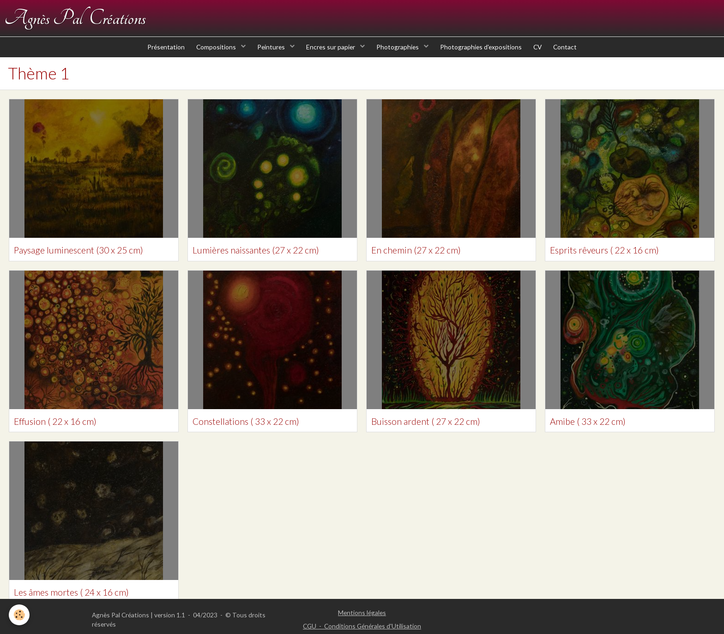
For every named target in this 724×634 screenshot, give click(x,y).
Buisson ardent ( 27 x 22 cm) (437, 431)
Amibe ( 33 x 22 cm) (596, 431)
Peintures (267, 55)
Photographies (400, 55)
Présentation (156, 55)
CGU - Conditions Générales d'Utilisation (362, 626)
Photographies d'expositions (485, 55)
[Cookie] (19, 614)
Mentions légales (362, 612)
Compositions (209, 55)
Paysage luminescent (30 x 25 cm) (91, 260)
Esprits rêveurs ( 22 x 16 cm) (615, 260)
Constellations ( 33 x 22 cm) (257, 431)
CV (544, 55)
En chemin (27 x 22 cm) (425, 260)
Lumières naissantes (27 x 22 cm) (268, 260)
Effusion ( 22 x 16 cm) (64, 431)
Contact (574, 55)
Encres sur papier (330, 55)
